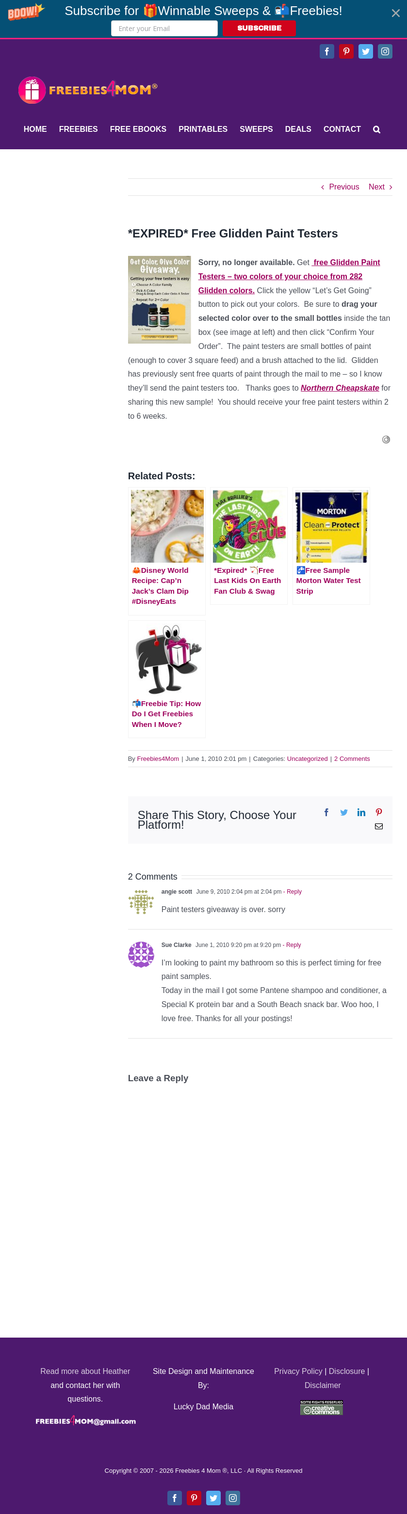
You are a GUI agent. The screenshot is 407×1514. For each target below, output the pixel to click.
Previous (344, 187)
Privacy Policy (298, 1371)
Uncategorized (307, 758)
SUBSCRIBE (259, 28)
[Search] (376, 129)
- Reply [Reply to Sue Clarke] (291, 945)
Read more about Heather (85, 1371)
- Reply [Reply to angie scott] (292, 891)
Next (377, 187)
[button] (203, 19)
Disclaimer (323, 1385)
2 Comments (352, 758)
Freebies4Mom (158, 758)
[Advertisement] (87, 239)
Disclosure (347, 1371)
